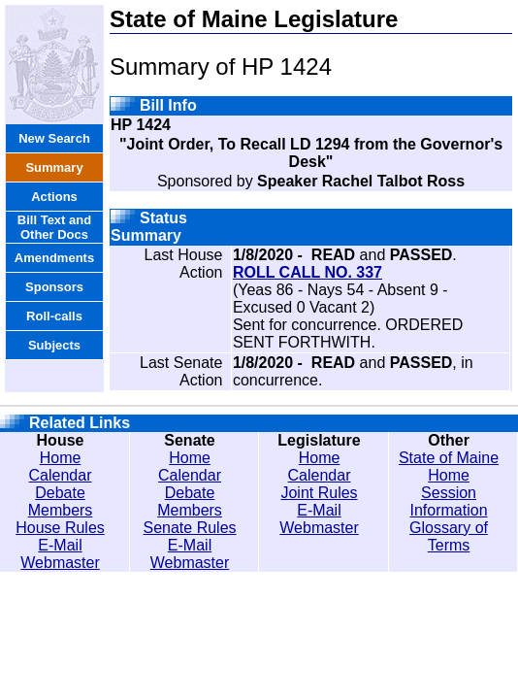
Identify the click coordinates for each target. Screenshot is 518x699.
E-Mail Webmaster (60, 554)
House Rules (60, 527)
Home (60, 457)
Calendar (60, 475)
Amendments (54, 257)
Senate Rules (189, 527)
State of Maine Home (449, 466)
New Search (54, 138)
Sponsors (54, 287)
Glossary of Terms (448, 536)
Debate (60, 492)
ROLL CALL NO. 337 (307, 272)
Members (60, 510)
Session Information (449, 501)
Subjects (54, 345)
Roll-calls (54, 316)
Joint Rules (318, 492)
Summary (53, 167)
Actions (54, 196)
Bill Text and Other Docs (54, 227)
